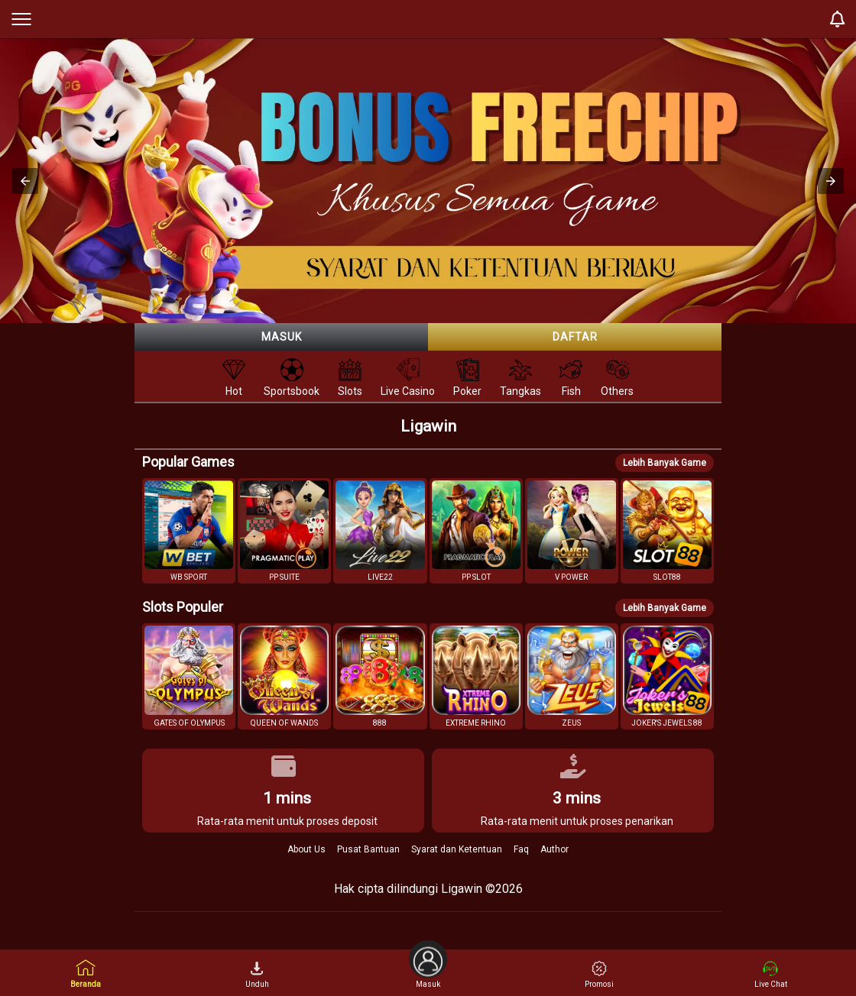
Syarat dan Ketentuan (456, 849)
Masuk (281, 337)
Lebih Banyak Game (664, 463)
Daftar (575, 337)
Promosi (599, 974)
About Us (306, 849)
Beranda (85, 973)
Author (554, 849)
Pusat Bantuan (368, 849)
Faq (521, 849)
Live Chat (770, 974)
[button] (25, 181)
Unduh (257, 974)
